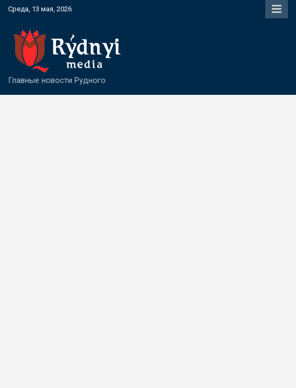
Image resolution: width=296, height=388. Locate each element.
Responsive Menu (276, 9)
